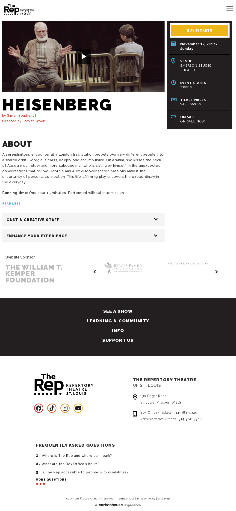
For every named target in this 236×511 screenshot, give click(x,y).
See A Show (118, 306)
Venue (186, 61)
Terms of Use (126, 494)
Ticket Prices (193, 99)
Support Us (117, 335)
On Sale (187, 116)
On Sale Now (192, 121)
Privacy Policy (146, 494)
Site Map (164, 494)
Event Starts (193, 82)
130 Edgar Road (171, 395)
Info (118, 325)
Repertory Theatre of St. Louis (15, 8)
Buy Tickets (199, 30)
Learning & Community (118, 316)
